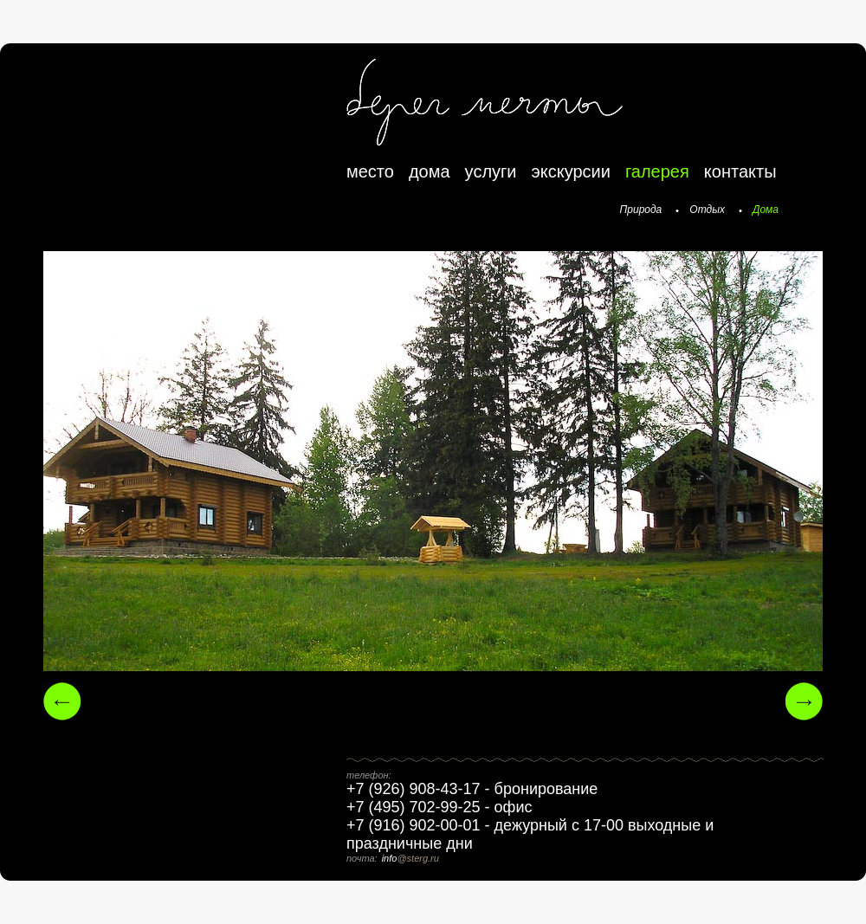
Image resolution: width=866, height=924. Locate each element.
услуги (491, 171)
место (370, 171)
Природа (641, 210)
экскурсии (571, 171)
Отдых (707, 210)
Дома (766, 210)
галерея (657, 171)
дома (429, 171)
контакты (740, 171)
